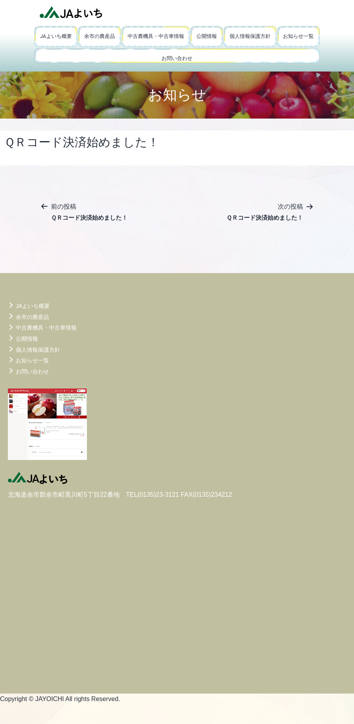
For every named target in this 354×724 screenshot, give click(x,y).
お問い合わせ (177, 58)
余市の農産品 (99, 36)
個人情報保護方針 (250, 36)
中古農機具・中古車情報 (156, 36)
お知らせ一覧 (298, 36)
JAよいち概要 (56, 36)
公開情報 (206, 36)
